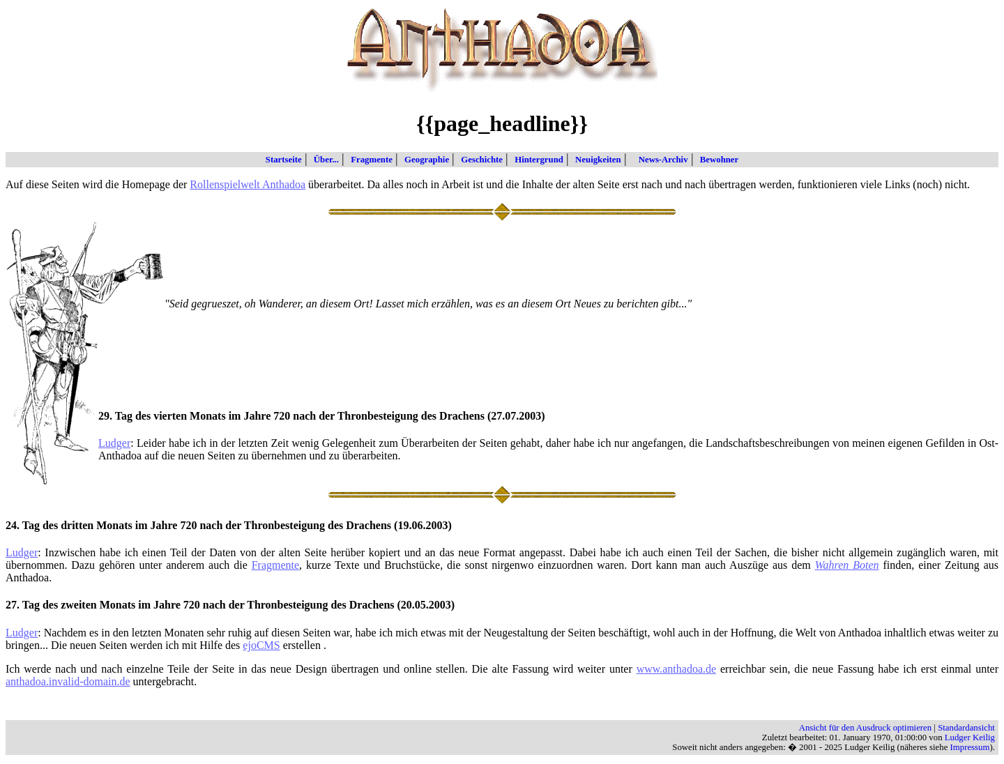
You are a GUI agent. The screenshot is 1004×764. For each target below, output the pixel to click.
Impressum (970, 747)
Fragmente (369, 160)
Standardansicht (966, 728)
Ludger (114, 443)
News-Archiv (658, 160)
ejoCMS (261, 645)
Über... (323, 160)
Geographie (424, 160)
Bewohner (716, 160)
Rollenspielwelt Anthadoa (247, 184)
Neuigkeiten (595, 160)
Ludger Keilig (970, 737)
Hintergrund (536, 160)
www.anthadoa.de (676, 669)
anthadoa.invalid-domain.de (68, 681)
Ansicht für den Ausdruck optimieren (865, 728)
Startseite (284, 160)
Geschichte (479, 160)
